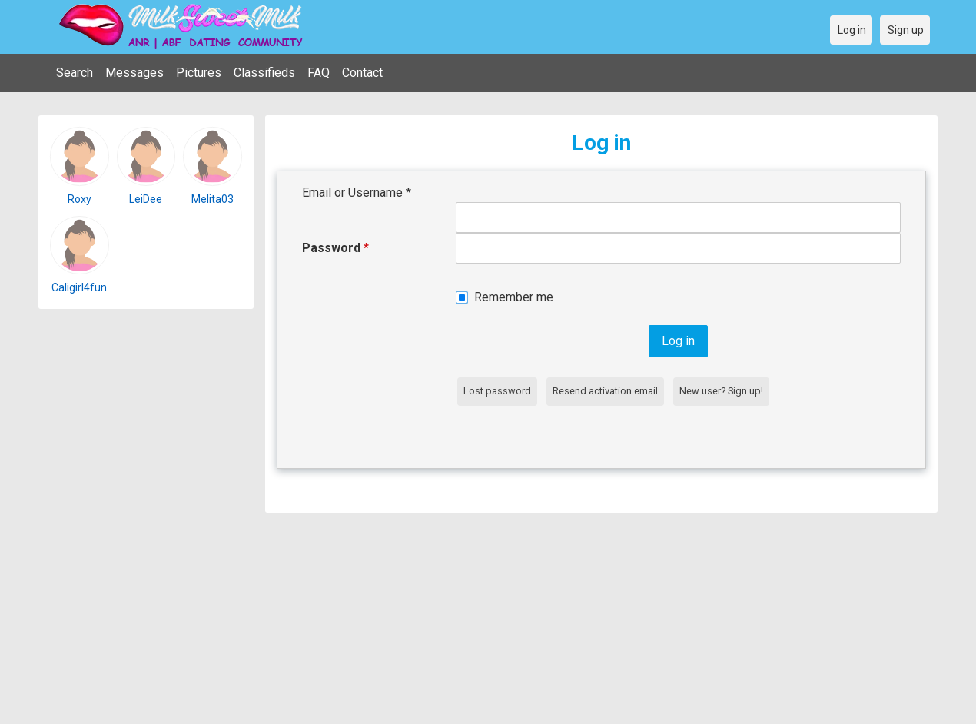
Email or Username (356, 192)
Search (74, 72)
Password (335, 248)
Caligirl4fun (79, 287)
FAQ (318, 72)
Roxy (79, 199)
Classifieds (264, 72)
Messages (134, 72)
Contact (362, 72)
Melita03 (212, 199)
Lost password (497, 391)
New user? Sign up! (721, 391)
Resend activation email (605, 391)
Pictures (198, 72)
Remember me (513, 297)
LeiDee (145, 199)
